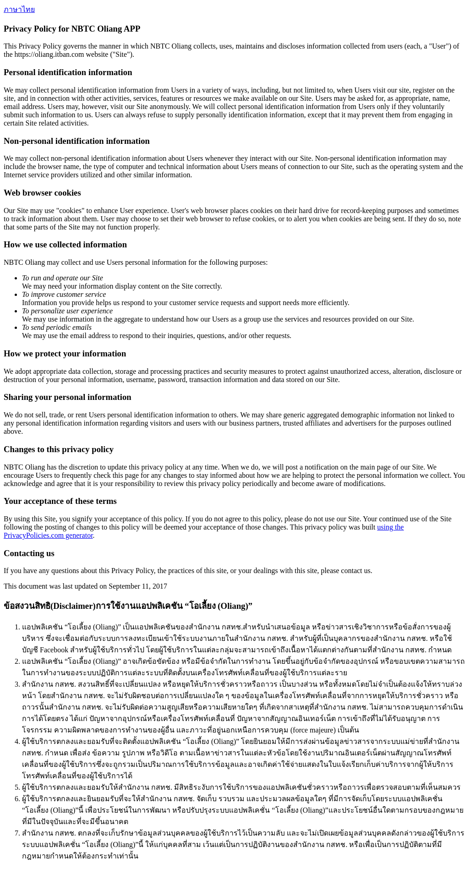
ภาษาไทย (19, 9)
